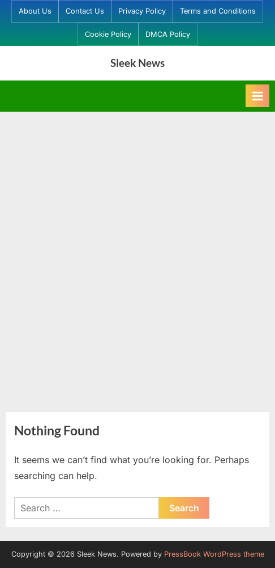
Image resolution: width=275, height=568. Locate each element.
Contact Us (85, 11)
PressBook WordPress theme (214, 554)
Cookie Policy (108, 34)
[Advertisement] (137, 255)
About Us (35, 11)
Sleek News (137, 62)
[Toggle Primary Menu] (257, 95)
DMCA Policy (167, 34)
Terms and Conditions (218, 11)
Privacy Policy (142, 11)
